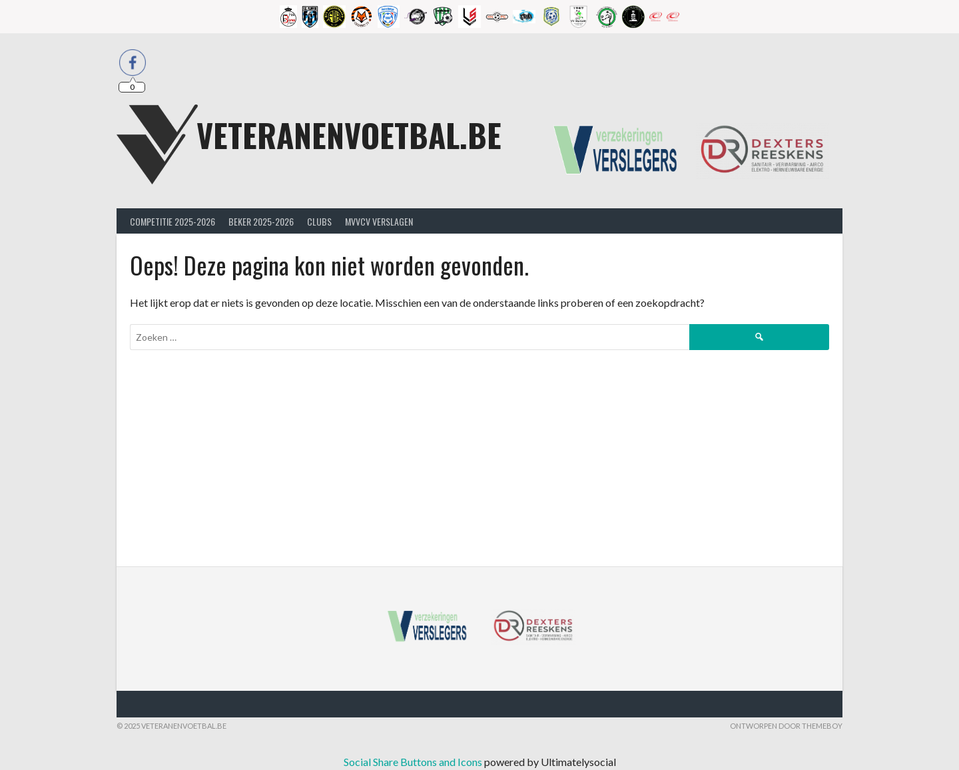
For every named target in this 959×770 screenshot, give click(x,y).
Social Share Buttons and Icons (413, 761)
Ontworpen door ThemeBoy (786, 725)
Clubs (319, 221)
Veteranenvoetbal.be (348, 134)
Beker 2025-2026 (261, 221)
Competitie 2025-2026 (172, 221)
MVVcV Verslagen (379, 221)
